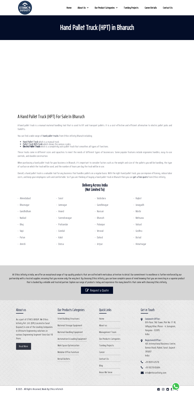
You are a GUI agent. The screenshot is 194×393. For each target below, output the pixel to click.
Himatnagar (141, 244)
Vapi (22, 231)
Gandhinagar (102, 205)
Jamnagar (62, 205)
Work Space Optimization (68, 345)
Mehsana (140, 218)
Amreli (23, 244)
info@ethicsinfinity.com (155, 373)
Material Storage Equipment (70, 325)
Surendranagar (65, 218)
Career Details (151, 8)
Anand (61, 211)
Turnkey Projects (131, 8)
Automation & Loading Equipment (72, 339)
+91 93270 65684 (152, 367)
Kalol (60, 237)
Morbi (138, 211)
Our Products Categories (109, 339)
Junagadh (140, 205)
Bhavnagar (25, 205)
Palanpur (101, 224)
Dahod (100, 237)
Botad (138, 237)
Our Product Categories (105, 8)
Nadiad (23, 218)
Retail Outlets (64, 359)
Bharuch (100, 218)
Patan (22, 237)
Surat (60, 198)
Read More (23, 346)
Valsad (139, 224)
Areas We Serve (105, 372)
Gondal (61, 231)
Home (69, 8)
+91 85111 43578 (152, 362)
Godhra (139, 231)
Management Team (107, 332)
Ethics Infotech (56, 389)
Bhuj (22, 224)
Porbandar (63, 224)
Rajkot (139, 198)
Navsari (100, 211)
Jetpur (100, 244)
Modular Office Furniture (68, 352)
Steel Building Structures (68, 318)
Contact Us (168, 8)
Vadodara (101, 198)
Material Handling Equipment (70, 332)
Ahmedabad (25, 198)
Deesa (61, 244)
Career (102, 352)
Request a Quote (97, 290)
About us (82, 8)
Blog (101, 365)
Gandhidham (25, 211)
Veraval (100, 231)
